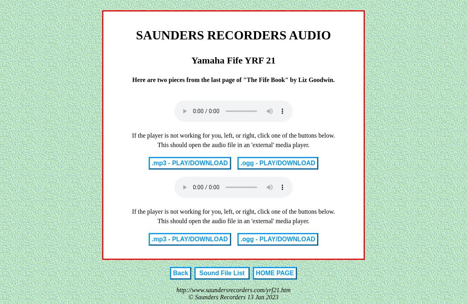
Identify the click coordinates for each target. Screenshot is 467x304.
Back (180, 273)
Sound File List (222, 273)
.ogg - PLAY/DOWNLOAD (278, 163)
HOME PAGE (275, 273)
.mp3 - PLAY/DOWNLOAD (190, 163)
